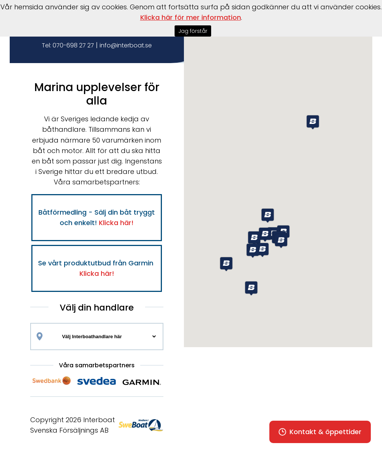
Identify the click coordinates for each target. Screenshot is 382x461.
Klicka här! (116, 222)
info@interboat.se (126, 45)
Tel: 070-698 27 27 (68, 45)
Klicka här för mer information (190, 17)
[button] (226, 264)
